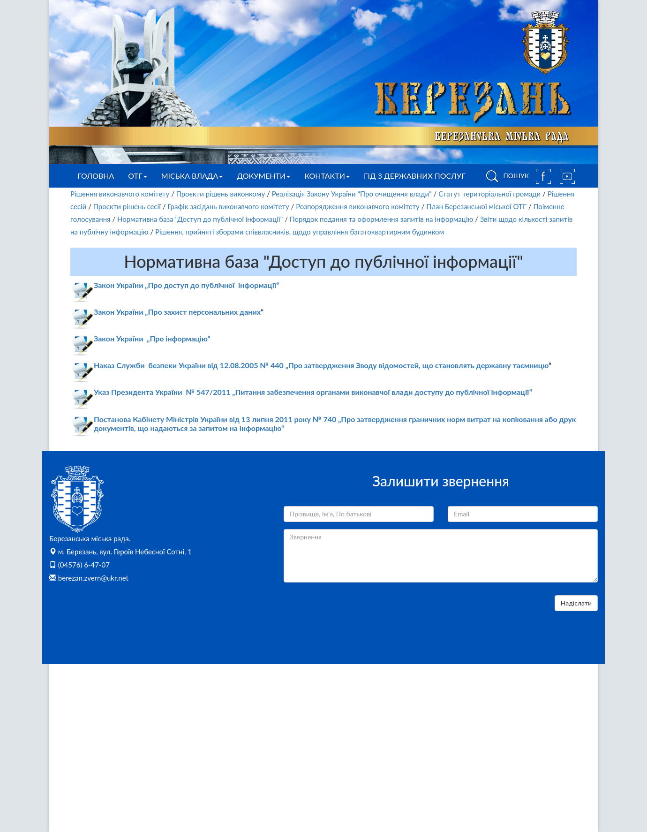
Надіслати (576, 603)
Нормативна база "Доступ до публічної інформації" (200, 219)
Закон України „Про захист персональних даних (177, 311)
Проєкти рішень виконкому (220, 193)
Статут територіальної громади (489, 193)
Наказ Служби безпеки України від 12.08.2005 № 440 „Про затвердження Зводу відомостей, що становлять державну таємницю (321, 365)
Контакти (327, 175)
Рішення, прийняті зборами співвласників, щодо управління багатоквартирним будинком (299, 231)
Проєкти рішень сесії (127, 206)
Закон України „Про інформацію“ (152, 338)
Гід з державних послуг (415, 175)
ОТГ (137, 175)
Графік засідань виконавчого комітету (228, 206)
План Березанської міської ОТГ (476, 206)
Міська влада (192, 175)
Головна (95, 175)
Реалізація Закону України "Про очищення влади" (352, 193)
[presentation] (355, 613)
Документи (263, 175)
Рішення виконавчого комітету (119, 193)
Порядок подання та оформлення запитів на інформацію (381, 219)
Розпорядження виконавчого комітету (358, 206)
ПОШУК (506, 176)
